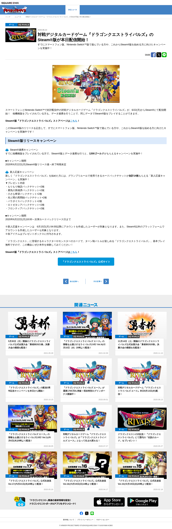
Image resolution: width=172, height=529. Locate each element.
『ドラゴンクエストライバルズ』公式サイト (86, 261)
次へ (97, 281)
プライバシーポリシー (85, 520)
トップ (7, 17)
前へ (74, 281)
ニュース (18, 17)
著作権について (68, 520)
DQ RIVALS (24, 24)
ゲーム (11, 24)
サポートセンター (102, 520)
